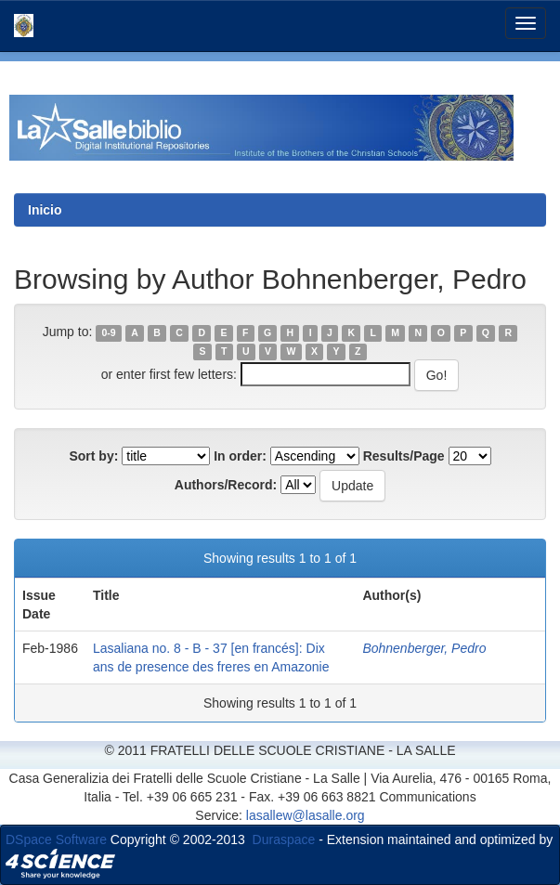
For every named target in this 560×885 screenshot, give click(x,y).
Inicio (45, 209)
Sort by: (93, 456)
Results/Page (404, 456)
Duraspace (284, 839)
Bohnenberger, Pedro (424, 648)
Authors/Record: (226, 484)
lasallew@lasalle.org (305, 815)
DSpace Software (56, 839)
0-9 (109, 332)
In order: (240, 456)
